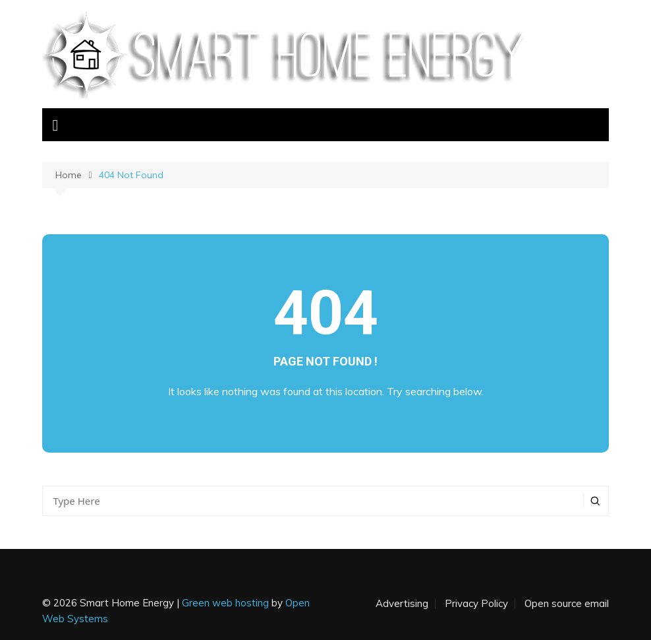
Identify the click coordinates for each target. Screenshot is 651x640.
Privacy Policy (476, 603)
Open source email (566, 603)
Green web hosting (225, 602)
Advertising (402, 603)
